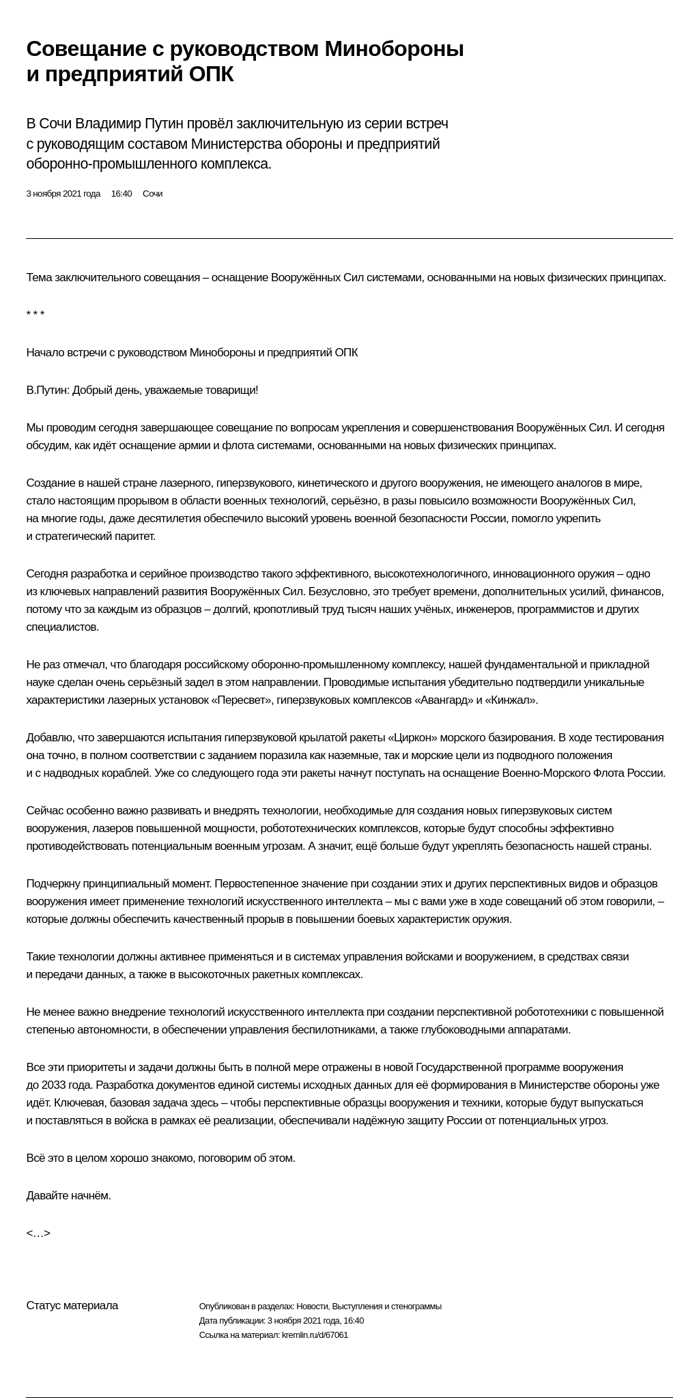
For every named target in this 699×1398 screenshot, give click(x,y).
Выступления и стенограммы (386, 1306)
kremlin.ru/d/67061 (315, 1335)
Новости (312, 1306)
